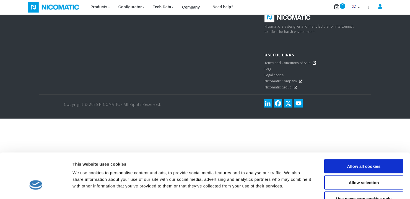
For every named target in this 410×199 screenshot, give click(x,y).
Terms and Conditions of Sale (287, 62)
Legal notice (274, 74)
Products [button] (100, 7)
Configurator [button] (131, 7)
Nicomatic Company (280, 80)
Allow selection (364, 147)
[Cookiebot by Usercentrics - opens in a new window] (36, 188)
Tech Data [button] (163, 7)
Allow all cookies (364, 131)
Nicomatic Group (278, 87)
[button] (355, 7)
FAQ (267, 68)
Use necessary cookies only (363, 163)
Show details (290, 188)
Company (191, 7)
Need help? (222, 7)
